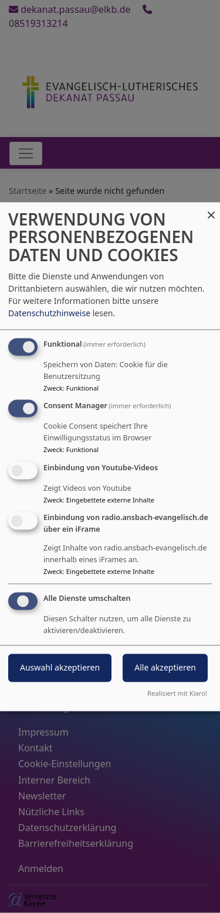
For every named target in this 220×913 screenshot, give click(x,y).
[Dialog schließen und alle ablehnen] (211, 209)
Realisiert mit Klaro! (177, 693)
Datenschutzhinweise (49, 313)
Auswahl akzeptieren (60, 667)
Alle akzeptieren (165, 667)
